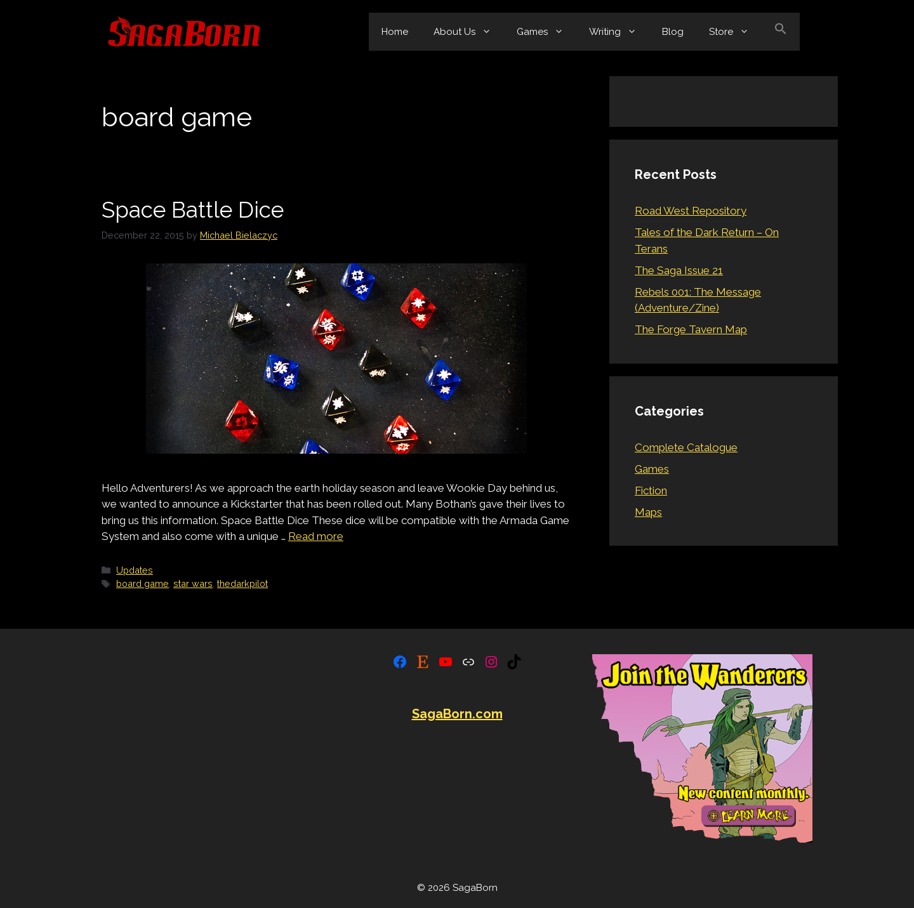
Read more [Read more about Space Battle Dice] (315, 536)
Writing (619, 32)
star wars (193, 583)
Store (735, 32)
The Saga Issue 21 (679, 270)
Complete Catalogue (686, 447)
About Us (469, 32)
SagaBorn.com (457, 713)
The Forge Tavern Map (691, 329)
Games (546, 32)
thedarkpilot (242, 583)
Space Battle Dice (193, 210)
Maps (648, 512)
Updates (134, 570)
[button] (781, 32)
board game (142, 583)
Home (394, 31)
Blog (673, 31)
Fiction (651, 490)
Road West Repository (690, 210)
